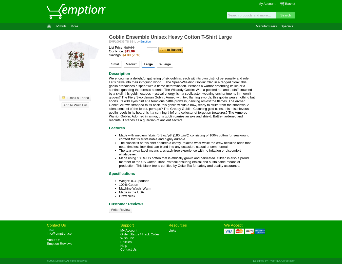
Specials (287, 26)
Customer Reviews (126, 204)
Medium (132, 64)
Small (115, 64)
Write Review (120, 210)
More (76, 26)
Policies (126, 242)
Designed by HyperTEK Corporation (274, 260)
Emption (76, 11)
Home (49, 26)
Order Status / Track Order (139, 234)
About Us (53, 240)
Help (123, 246)
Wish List (127, 238)
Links (172, 230)
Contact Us (56, 225)
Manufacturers (266, 26)
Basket (290, 4)
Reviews (59, 244)
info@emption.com (60, 233)
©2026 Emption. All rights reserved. (67, 260)
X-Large (165, 64)
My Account (266, 4)
